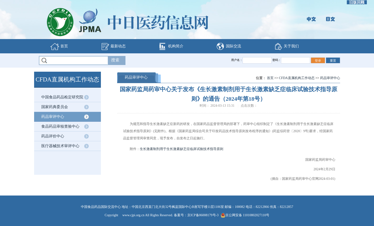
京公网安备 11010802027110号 (245, 215)
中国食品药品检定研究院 (62, 97)
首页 (59, 46)
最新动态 (113, 46)
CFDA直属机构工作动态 (296, 78)
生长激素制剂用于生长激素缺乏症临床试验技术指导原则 (181, 149)
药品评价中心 (52, 136)
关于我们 (286, 46)
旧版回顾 (356, 2)
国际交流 (228, 46)
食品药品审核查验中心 (60, 126)
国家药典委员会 (54, 107)
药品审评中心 (52, 117)
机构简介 (170, 46)
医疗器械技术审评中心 (60, 146)
